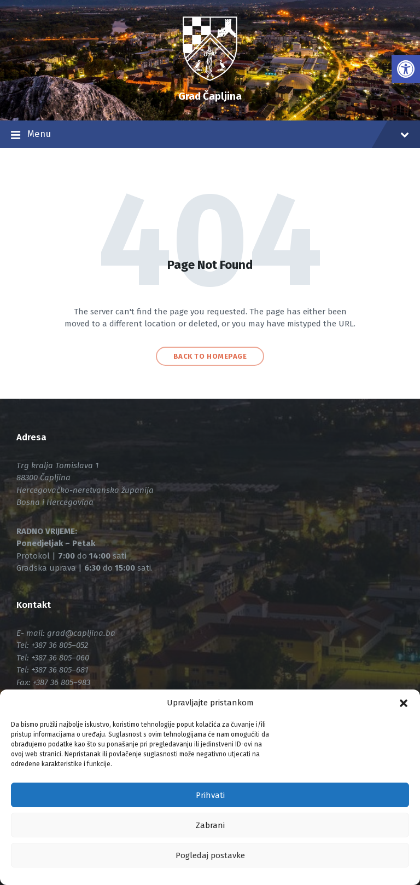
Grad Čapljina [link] (210, 96)
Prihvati (210, 795)
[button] (403, 703)
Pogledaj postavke (210, 855)
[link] (406, 69)
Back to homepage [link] (210, 356)
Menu (210, 135)
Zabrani (210, 825)
